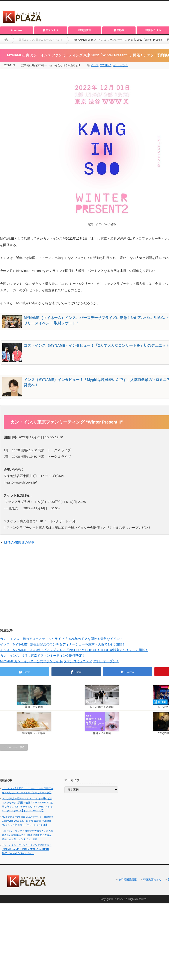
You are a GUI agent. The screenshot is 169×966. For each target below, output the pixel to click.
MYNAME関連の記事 (19, 542)
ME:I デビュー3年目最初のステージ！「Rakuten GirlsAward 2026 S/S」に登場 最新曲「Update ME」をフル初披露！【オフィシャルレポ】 (27, 820)
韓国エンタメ (50, 30)
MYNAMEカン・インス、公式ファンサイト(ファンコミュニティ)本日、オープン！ (59, 661)
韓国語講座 (84, 30)
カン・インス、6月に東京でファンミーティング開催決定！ (42, 655)
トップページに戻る (13, 747)
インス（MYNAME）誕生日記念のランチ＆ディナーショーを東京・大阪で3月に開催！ (62, 644)
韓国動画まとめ (152, 879)
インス (94, 65)
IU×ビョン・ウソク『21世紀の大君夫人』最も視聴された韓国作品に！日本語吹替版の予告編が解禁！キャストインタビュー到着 (27, 835)
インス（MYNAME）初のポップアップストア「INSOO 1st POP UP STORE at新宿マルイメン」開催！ (74, 650)
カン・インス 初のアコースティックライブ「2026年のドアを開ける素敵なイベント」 (63, 639)
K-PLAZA (120, 899)
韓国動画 (119, 30)
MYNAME (105, 65)
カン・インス (120, 65)
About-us (16, 30)
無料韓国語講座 (128, 879)
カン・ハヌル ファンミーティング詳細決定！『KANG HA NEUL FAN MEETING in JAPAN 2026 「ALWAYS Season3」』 (26, 849)
